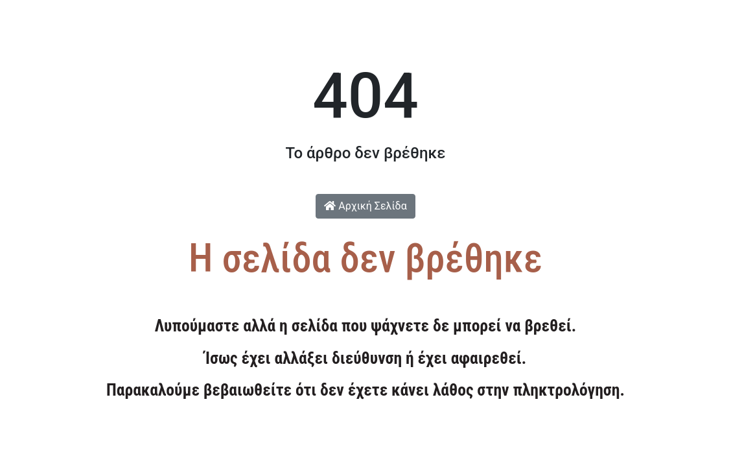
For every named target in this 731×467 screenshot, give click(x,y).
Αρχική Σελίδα (365, 206)
